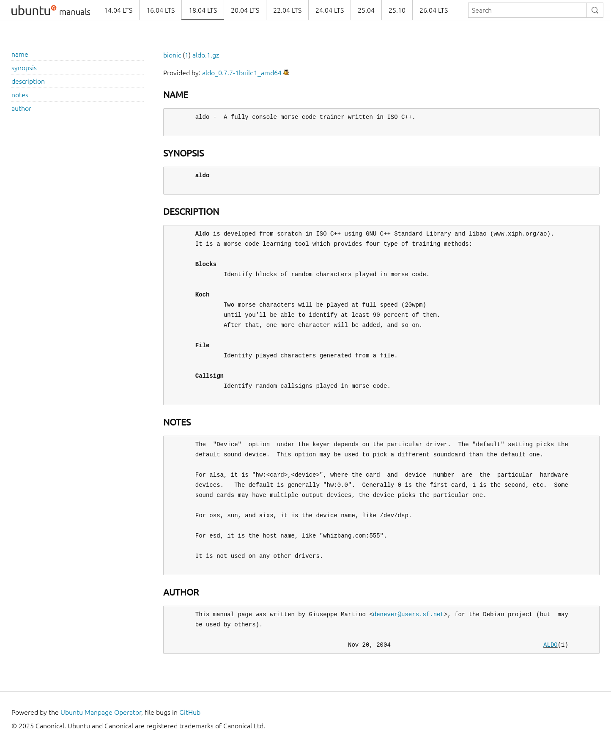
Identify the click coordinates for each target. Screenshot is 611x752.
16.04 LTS (160, 10)
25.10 (397, 10)
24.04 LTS (329, 10)
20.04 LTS (245, 10)
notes (19, 95)
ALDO (550, 645)
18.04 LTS (203, 10)
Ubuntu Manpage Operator (100, 712)
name (19, 54)
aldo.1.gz (205, 55)
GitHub (189, 712)
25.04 (366, 10)
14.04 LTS (118, 10)
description (28, 81)
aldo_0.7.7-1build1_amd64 (242, 73)
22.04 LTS (287, 10)
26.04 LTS (433, 10)
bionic (172, 55)
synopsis (24, 67)
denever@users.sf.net (408, 614)
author (21, 108)
